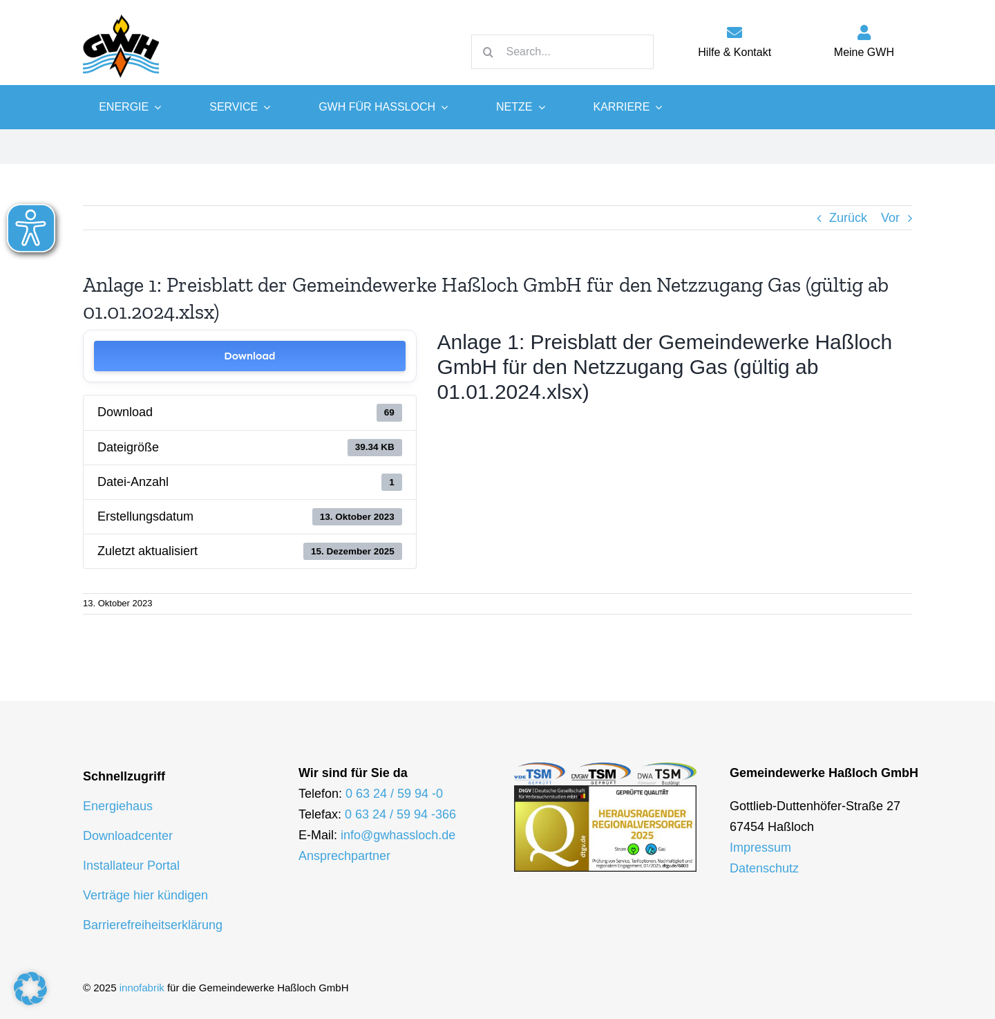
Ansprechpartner (344, 856)
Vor (890, 218)
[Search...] (562, 52)
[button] (30, 988)
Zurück (848, 218)
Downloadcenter (128, 836)
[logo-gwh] (121, 14)
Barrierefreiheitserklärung (152, 925)
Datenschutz (764, 868)
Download (249, 355)
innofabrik (142, 987)
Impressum (760, 847)
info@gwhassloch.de (398, 835)
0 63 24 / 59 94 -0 (394, 794)
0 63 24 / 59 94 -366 (400, 814)
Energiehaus (118, 806)
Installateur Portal (131, 865)
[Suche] (488, 52)
